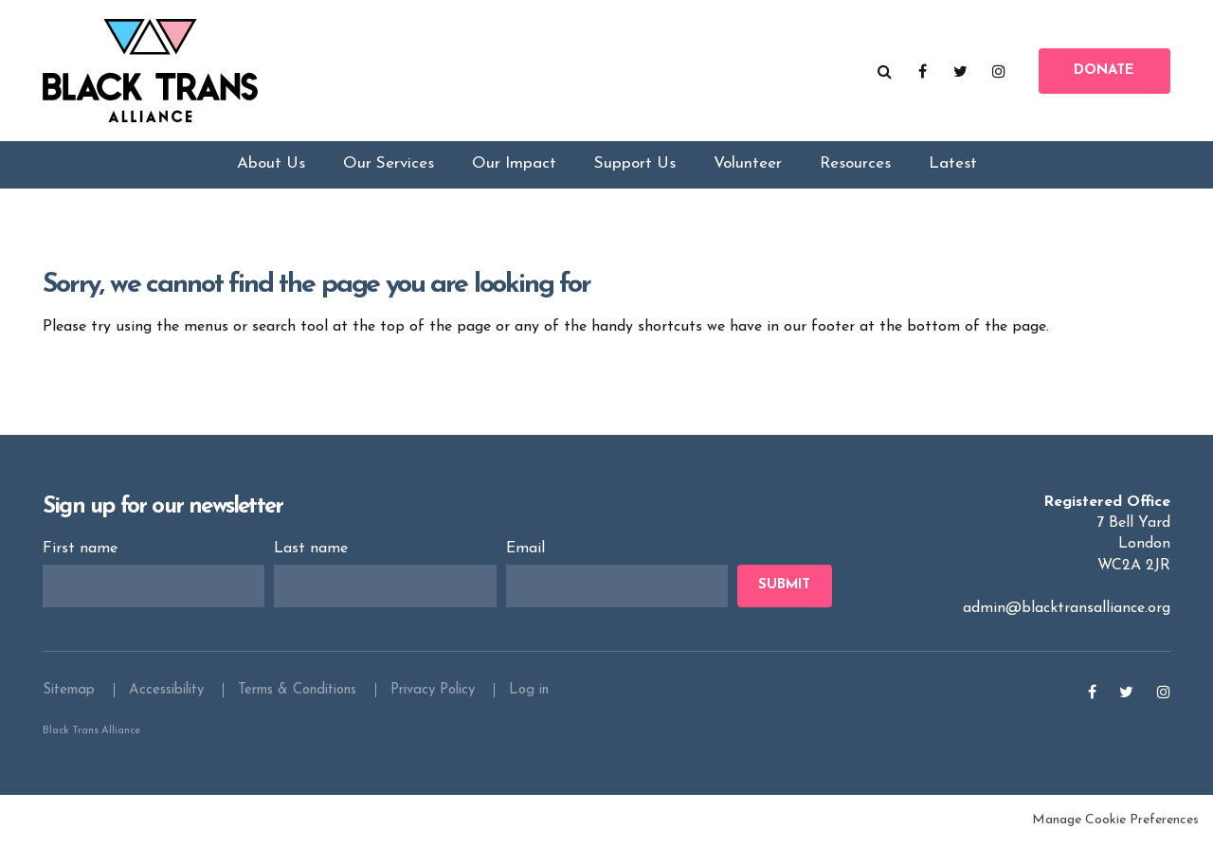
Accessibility (166, 709)
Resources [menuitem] (855, 179)
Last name (313, 567)
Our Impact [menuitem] (514, 179)
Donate (1104, 75)
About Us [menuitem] (271, 179)
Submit (784, 605)
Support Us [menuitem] (635, 179)
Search (885, 76)
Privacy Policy (432, 709)
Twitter (961, 76)
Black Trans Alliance (161, 76)
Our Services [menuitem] (388, 179)
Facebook (923, 76)
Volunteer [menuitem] (748, 179)
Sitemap (69, 709)
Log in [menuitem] (529, 709)
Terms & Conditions (297, 709)
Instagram (999, 76)
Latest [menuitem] (953, 179)
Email (528, 567)
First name (82, 567)
